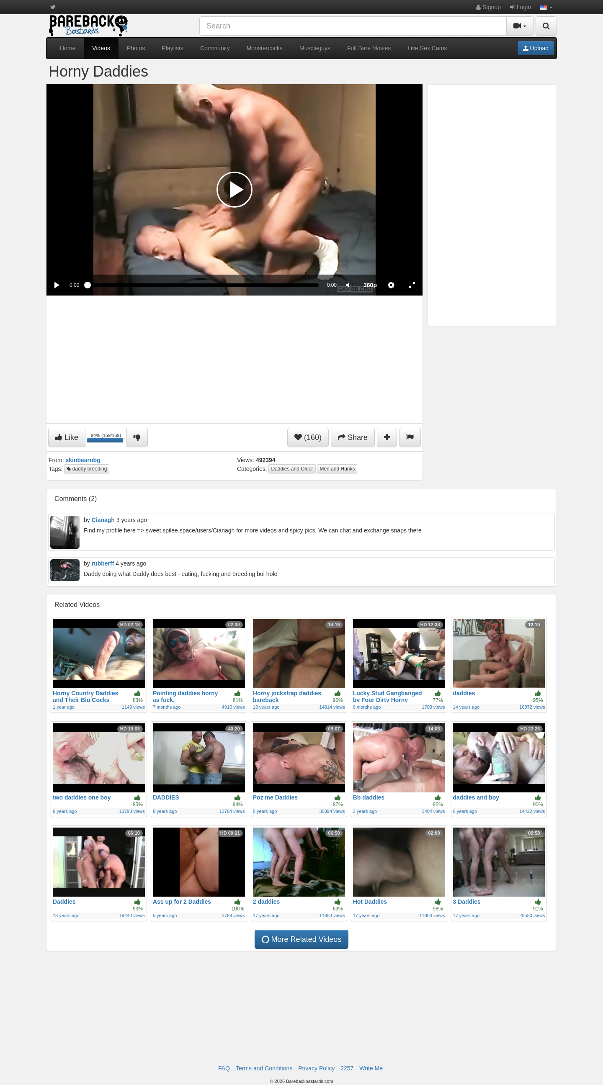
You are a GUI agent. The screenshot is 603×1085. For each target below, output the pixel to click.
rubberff (103, 563)
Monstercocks (265, 48)
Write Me (371, 1068)
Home (67, 48)
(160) (308, 437)
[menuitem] (370, 285)
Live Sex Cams (427, 48)
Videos (101, 48)
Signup (488, 7)
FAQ (224, 1068)
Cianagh (103, 520)
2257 (346, 1068)
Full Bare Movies (369, 48)
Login (520, 7)
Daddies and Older (292, 469)
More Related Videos (300, 939)
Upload (536, 48)
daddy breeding (87, 469)
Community (215, 48)
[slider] (203, 285)
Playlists (172, 48)
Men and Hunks (337, 469)
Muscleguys (314, 48)
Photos (136, 48)
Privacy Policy (316, 1068)
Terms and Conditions (264, 1068)
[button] (546, 7)
